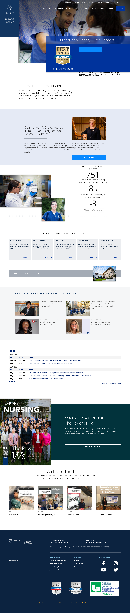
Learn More (88, 158)
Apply (90, 49)
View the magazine (93, 447)
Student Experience (56, 564)
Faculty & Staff (79, 564)
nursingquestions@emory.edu (96, 542)
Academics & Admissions (58, 560)
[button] (68, 2)
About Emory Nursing (57, 567)
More (81, 80)
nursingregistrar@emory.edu (63, 547)
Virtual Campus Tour (26, 273)
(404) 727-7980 (90, 540)
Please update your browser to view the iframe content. (65, 367)
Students (77, 560)
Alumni (76, 567)
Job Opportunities (56, 570)
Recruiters (77, 570)
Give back (114, 49)
